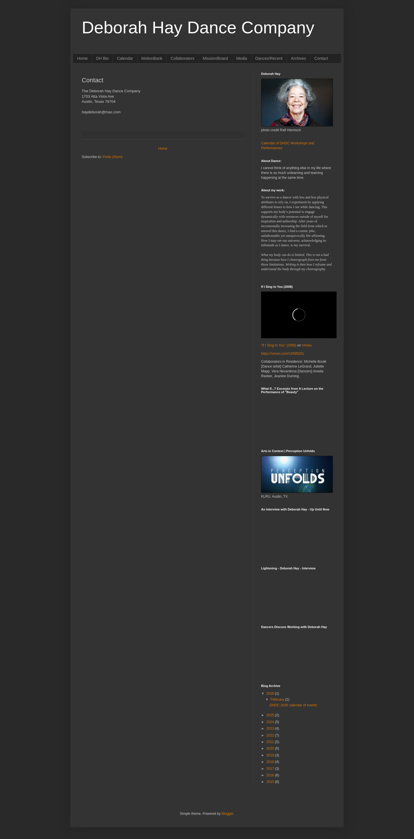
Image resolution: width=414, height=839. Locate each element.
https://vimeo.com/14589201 (282, 354)
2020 (271, 748)
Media (241, 58)
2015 (271, 782)
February (277, 699)
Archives (298, 58)
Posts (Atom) (112, 157)
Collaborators (182, 58)
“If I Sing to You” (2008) (278, 345)
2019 (271, 755)
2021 (271, 742)
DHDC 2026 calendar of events (293, 705)
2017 (271, 769)
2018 (271, 762)
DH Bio (102, 58)
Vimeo (306, 345)
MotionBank (152, 58)
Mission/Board (215, 58)
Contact (321, 58)
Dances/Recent (269, 58)
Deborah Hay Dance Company (198, 27)
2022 (271, 735)
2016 (271, 775)
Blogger (227, 814)
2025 (271, 715)
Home (82, 58)
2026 (271, 694)
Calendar (125, 58)
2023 (271, 729)
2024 (271, 722)
